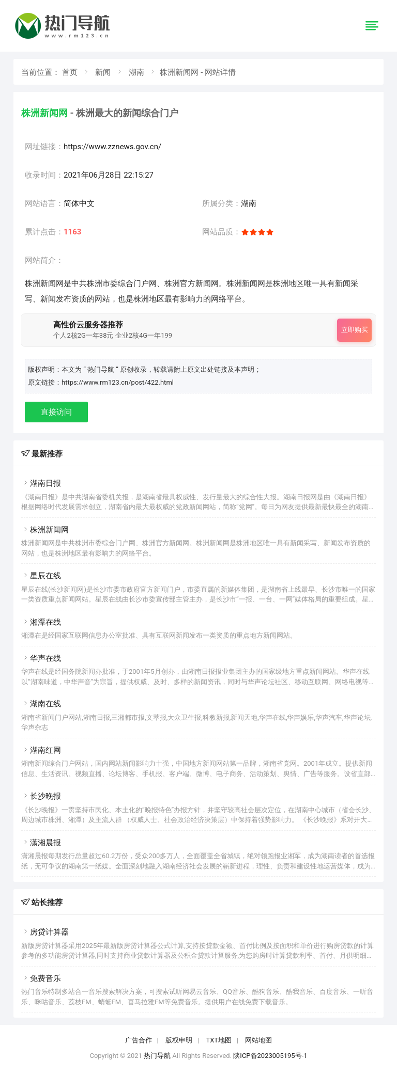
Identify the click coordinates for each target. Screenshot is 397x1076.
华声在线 (41, 658)
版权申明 (178, 1040)
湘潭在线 (41, 622)
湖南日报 (41, 483)
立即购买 (354, 330)
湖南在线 (41, 703)
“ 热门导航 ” (101, 369)
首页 (70, 72)
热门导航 (157, 1055)
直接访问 (56, 412)
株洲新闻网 (45, 529)
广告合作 (138, 1040)
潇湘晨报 (41, 842)
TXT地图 (219, 1040)
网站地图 (258, 1040)
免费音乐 (41, 978)
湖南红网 (41, 750)
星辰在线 (41, 575)
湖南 (136, 72)
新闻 (103, 72)
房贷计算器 (45, 932)
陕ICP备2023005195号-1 (270, 1055)
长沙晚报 (41, 796)
